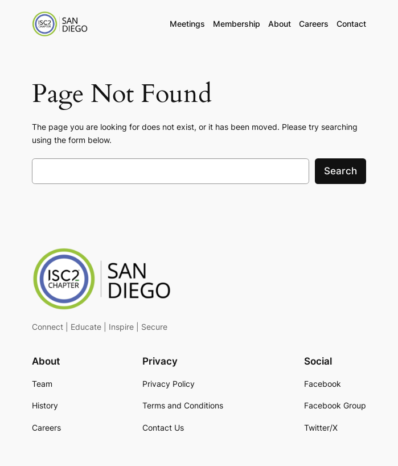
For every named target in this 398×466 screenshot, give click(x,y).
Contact (351, 23)
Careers (314, 23)
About (279, 23)
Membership (236, 23)
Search (340, 171)
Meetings (187, 23)
